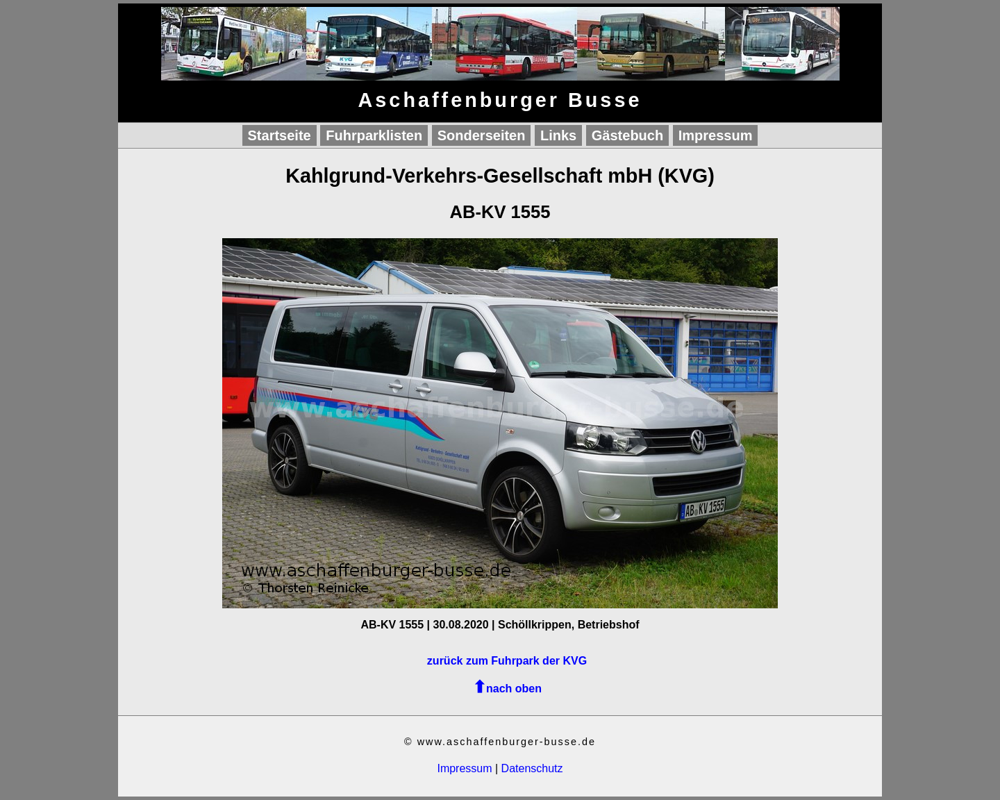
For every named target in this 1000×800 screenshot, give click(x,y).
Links (558, 135)
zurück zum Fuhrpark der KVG (507, 661)
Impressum (715, 135)
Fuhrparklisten (374, 135)
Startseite (279, 135)
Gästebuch (627, 135)
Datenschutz (532, 768)
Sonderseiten (482, 135)
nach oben (514, 688)
